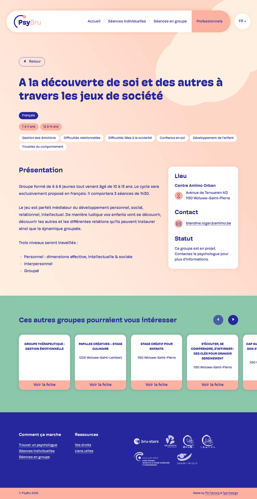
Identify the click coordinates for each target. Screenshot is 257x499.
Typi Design (230, 493)
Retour (34, 62)
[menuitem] (94, 21)
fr (241, 21)
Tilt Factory (212, 493)
